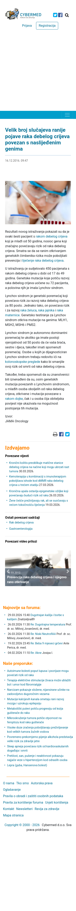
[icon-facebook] (60, 14)
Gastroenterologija (20, 528)
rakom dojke (14, 399)
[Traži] (67, 15)
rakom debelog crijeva (51, 236)
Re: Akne (36, 652)
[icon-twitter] (55, 14)
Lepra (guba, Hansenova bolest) (27, 765)
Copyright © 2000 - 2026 (22, 825)
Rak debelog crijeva (21, 522)
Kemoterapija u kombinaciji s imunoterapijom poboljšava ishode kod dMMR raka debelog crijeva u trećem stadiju (37, 481)
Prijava (27, 26)
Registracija (47, 26)
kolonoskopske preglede (22, 362)
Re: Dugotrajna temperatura (48, 624)
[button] (8, 571)
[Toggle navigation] (67, 115)
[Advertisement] (38, 71)
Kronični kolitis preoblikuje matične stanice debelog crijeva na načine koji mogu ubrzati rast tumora (39, 467)
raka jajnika (46, 310)
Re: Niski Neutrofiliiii (43, 634)
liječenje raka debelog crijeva (43, 260)
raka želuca (28, 310)
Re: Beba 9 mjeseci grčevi (47, 643)
